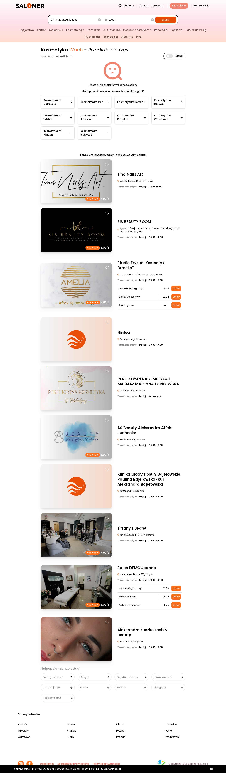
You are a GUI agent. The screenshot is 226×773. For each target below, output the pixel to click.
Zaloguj (144, 5)
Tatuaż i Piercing (196, 30)
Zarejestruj (158, 5)
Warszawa (24, 737)
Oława (71, 724)
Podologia (160, 30)
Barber (41, 30)
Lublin (70, 737)
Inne (139, 37)
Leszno (120, 731)
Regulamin (47, 764)
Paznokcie (93, 30)
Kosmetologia (75, 30)
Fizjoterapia (110, 37)
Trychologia (92, 37)
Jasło (168, 731)
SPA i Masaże (111, 30)
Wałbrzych (172, 737)
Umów (176, 288)
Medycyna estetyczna (137, 30)
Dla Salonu (179, 5)
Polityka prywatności (106, 764)
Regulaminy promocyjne (73, 764)
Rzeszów (23, 724)
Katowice (171, 724)
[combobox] (76, 20)
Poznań (120, 737)
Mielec (120, 724)
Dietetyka (127, 37)
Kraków (71, 731)
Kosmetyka (56, 30)
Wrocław (23, 731)
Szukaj (166, 19)
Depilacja (176, 30)
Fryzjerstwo (27, 30)
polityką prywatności (108, 768)
